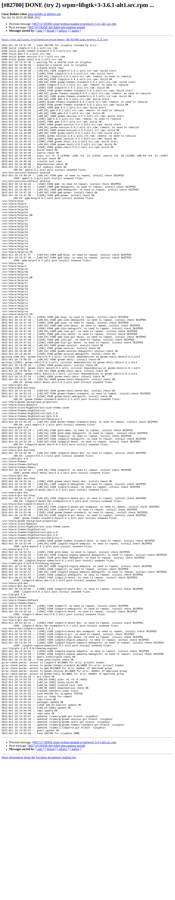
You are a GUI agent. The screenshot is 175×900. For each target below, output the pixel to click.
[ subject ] (63, 30)
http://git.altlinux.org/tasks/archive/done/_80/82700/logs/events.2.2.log (55, 40)
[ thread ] (50, 30)
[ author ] (75, 30)
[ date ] (40, 30)
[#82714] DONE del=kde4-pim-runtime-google (56, 27)
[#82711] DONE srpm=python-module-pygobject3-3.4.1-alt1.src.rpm (74, 23)
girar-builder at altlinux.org (44, 14)
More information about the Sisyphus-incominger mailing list (39, 896)
